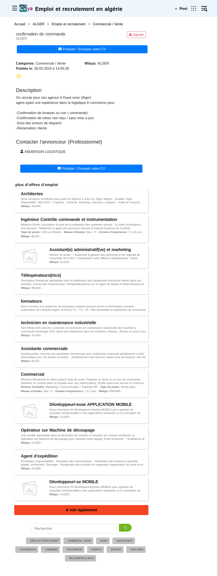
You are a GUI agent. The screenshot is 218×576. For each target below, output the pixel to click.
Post (180, 8)
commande (51, 550)
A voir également (81, 510)
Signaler (136, 35)
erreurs (116, 550)
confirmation (28, 550)
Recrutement (125, 541)
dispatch (96, 550)
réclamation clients (81, 558)
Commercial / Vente (79, 541)
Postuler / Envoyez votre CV (82, 49)
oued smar (137, 550)
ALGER (104, 541)
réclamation (74, 550)
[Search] (81, 528)
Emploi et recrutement (44, 541)
